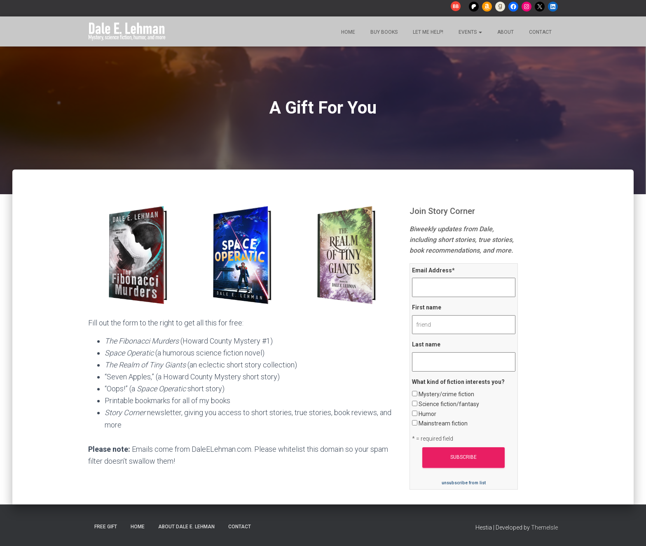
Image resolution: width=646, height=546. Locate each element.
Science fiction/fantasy (449, 404)
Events (469, 32)
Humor (427, 414)
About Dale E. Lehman (186, 527)
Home (347, 32)
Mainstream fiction (443, 423)
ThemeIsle (544, 527)
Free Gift (105, 527)
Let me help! (427, 32)
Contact (540, 32)
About (505, 32)
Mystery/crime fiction (446, 394)
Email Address (433, 270)
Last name (426, 344)
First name (426, 307)
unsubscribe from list (464, 483)
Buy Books (383, 32)
